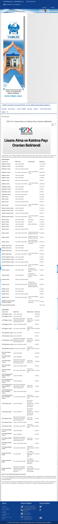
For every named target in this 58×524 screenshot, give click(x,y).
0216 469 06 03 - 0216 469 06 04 (12, 4)
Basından (4, 512)
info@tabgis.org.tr (9, 1)
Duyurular (29, 109)
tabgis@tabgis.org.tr (19, 1)
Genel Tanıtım (5, 508)
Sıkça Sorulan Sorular (45, 109)
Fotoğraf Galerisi (5, 514)
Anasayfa (4, 109)
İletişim (3, 112)
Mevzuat (4, 515)
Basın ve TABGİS (21, 109)
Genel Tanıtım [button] (12, 109)
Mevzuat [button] (36, 109)
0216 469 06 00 (31, 1)
